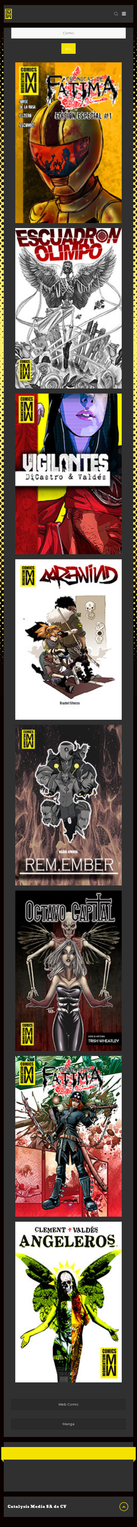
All (68, 49)
